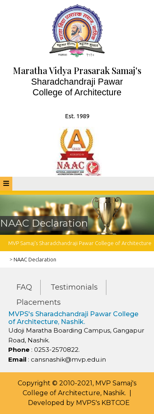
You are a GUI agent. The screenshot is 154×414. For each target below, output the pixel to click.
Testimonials (74, 287)
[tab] (6, 184)
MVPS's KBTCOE (103, 403)
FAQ (24, 287)
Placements (38, 302)
